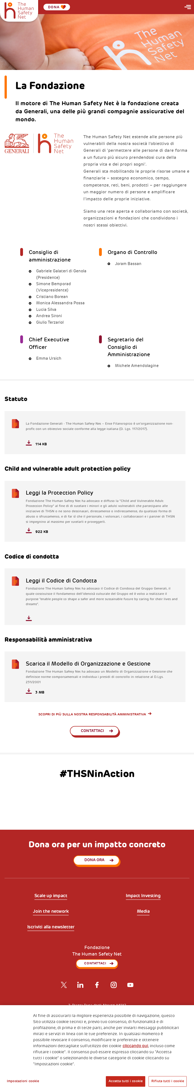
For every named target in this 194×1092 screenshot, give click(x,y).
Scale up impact (50, 896)
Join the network (50, 911)
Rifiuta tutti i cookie (167, 1081)
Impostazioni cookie (23, 1081)
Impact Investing (143, 896)
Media (143, 911)
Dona (57, 7)
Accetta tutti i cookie (125, 1081)
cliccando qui (135, 1045)
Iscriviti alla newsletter (51, 927)
